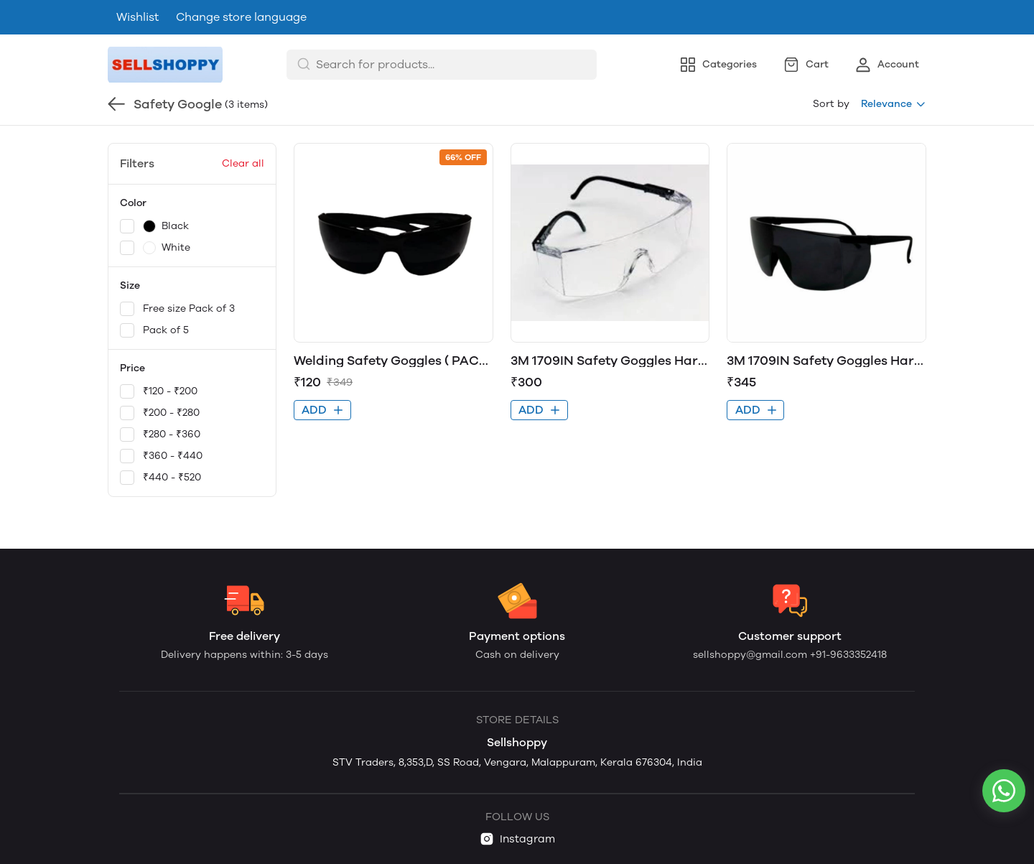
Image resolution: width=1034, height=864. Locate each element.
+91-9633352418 (848, 655)
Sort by (831, 104)
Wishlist (137, 17)
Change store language (241, 17)
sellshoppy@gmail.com (751, 655)
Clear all (243, 163)
